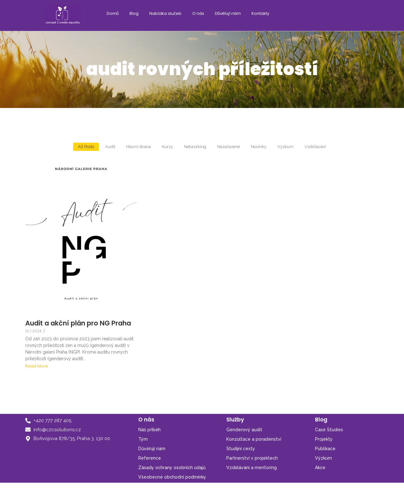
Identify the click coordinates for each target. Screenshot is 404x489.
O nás (198, 13)
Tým (143, 439)
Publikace (325, 448)
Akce (320, 467)
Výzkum (323, 458)
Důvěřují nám (228, 13)
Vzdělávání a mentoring (251, 467)
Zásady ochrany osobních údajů (171, 467)
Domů (113, 13)
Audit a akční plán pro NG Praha (78, 323)
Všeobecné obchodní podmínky (172, 477)
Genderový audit (244, 429)
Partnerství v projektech (252, 458)
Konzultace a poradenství (253, 439)
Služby (235, 419)
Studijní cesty (240, 448)
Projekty (324, 439)
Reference (149, 458)
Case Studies (329, 429)
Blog (134, 13)
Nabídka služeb (165, 13)
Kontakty (260, 13)
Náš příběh (149, 429)
